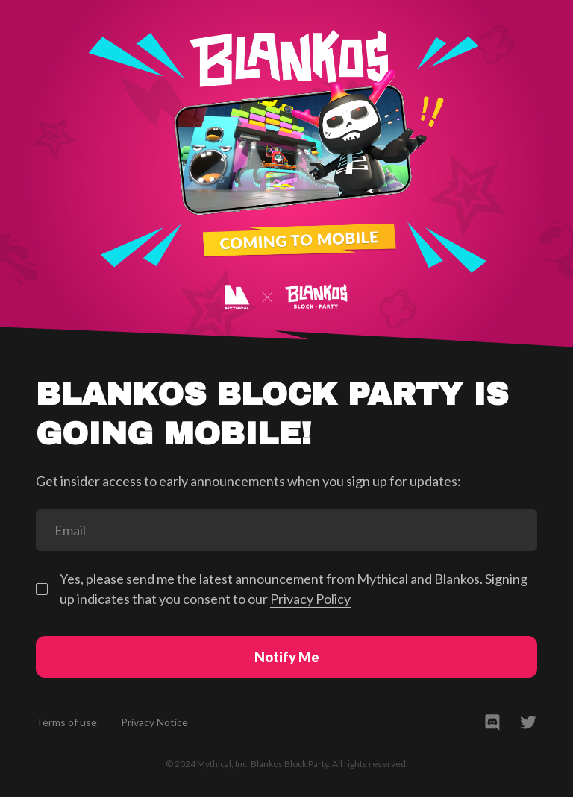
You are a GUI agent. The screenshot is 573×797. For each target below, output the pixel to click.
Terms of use (66, 722)
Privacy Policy (310, 598)
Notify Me (286, 657)
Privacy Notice (154, 722)
